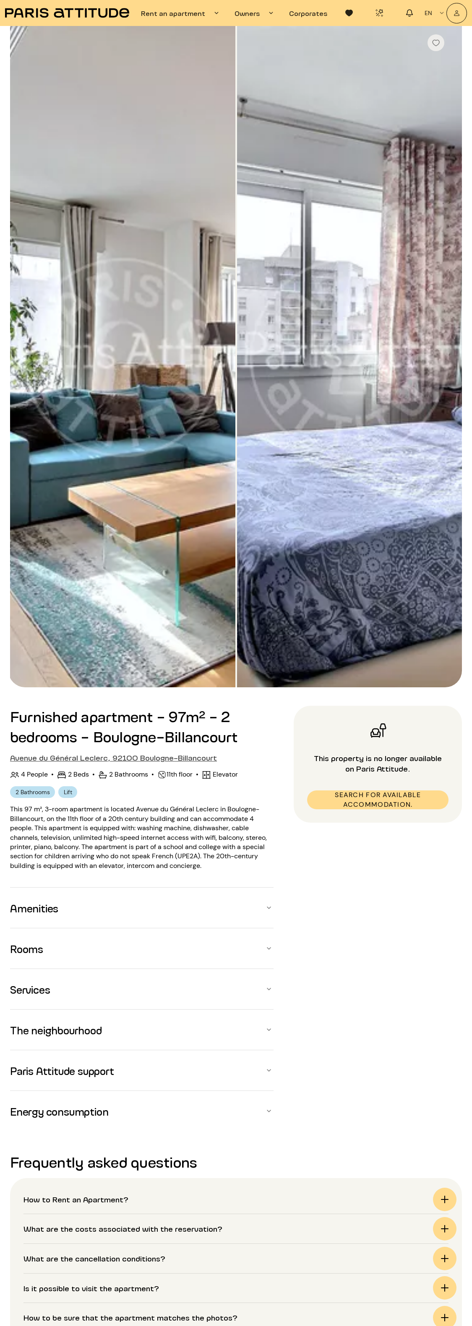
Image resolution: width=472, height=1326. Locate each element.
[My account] (456, 13)
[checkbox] (436, 42)
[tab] (181, 13)
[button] (142, 908)
